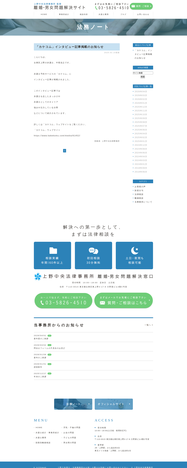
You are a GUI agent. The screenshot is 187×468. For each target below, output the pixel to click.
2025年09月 (141, 118)
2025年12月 (141, 107)
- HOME (38, 422)
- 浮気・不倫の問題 (71, 422)
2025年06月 (141, 130)
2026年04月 (141, 92)
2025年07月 (141, 126)
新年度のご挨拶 (41, 339)
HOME (44, 14)
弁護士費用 (104, 14)
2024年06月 (141, 153)
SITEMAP (41, 462)
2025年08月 (141, 122)
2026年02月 (141, 99)
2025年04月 (141, 134)
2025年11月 (141, 111)
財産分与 (139, 190)
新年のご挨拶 (40, 358)
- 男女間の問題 (69, 437)
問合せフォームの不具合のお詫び (49, 348)
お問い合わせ (143, 14)
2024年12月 (141, 145)
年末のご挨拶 (40, 377)
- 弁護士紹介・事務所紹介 (46, 427)
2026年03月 (141, 95)
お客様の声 (140, 187)
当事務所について (143, 202)
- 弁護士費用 (40, 432)
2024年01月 (141, 164)
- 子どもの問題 (69, 432)
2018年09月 (141, 168)
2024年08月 (141, 149)
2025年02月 (141, 137)
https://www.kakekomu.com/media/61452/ (57, 136)
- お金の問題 (68, 427)
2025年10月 (141, 114)
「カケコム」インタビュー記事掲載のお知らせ (70, 46)
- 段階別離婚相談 (42, 437)
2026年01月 (141, 103)
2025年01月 (141, 141)
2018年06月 (141, 172)
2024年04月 (141, 157)
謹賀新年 (38, 367)
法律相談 (139, 194)
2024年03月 (141, 160)
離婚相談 (139, 198)
